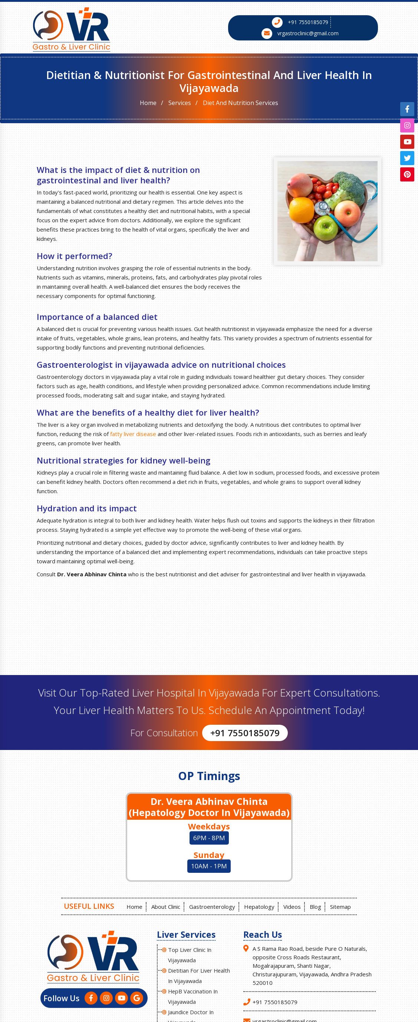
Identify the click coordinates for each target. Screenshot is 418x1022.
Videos (293, 905)
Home (148, 103)
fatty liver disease (133, 434)
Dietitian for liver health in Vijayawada (200, 974)
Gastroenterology (211, 905)
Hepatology (259, 905)
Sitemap (342, 905)
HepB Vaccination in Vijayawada (193, 995)
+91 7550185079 (308, 22)
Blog (317, 905)
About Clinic (164, 905)
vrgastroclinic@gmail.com (308, 33)
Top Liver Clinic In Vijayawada (190, 953)
